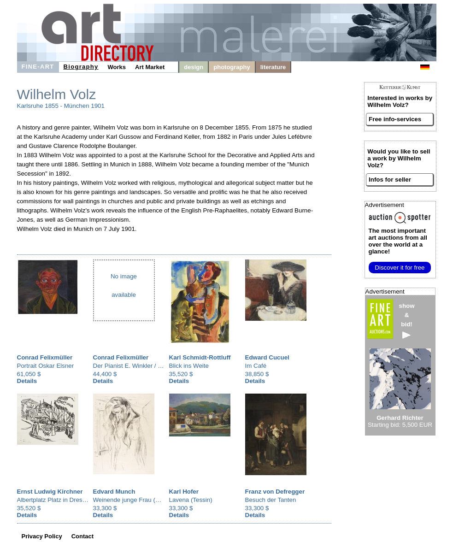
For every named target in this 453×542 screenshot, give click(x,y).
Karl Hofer (184, 491)
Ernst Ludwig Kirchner (50, 491)
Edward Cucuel (267, 357)
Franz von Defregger (275, 491)
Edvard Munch (114, 491)
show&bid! (407, 320)
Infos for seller (390, 179)
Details (27, 380)
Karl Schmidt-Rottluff (200, 357)
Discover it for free (399, 267)
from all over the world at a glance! (398, 241)
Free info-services (395, 119)
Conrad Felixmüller (45, 357)
